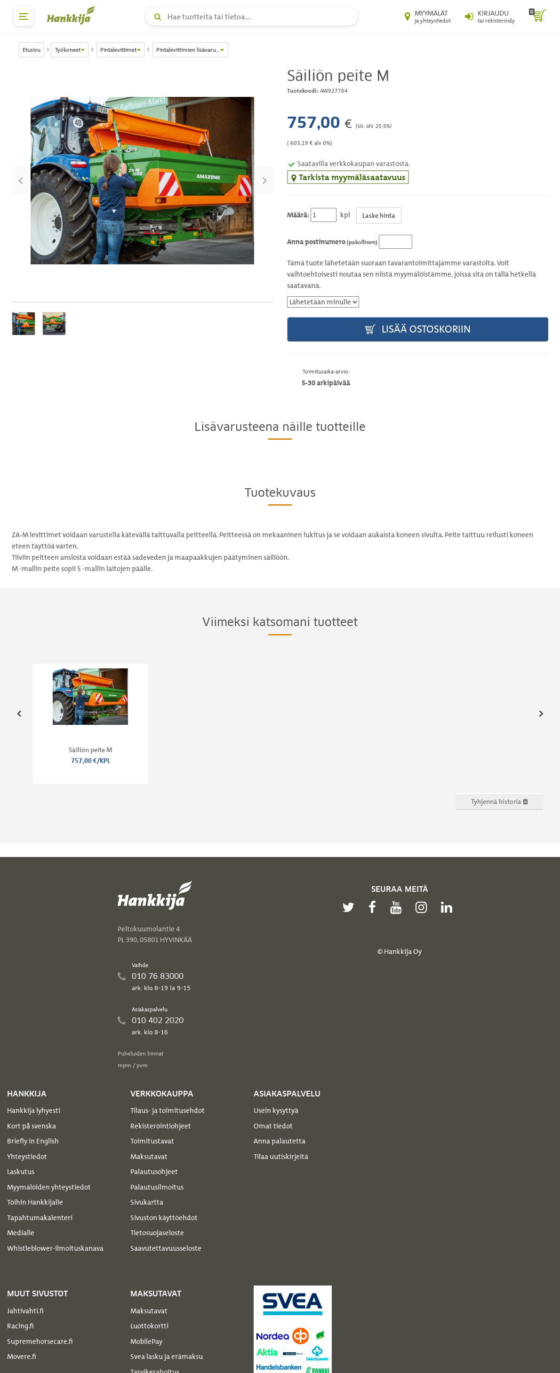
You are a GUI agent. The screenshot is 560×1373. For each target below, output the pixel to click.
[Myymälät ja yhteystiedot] (428, 16)
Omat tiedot (273, 1126)
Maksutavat (149, 1156)
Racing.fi (20, 1326)
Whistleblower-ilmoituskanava (55, 1248)
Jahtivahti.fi (25, 1311)
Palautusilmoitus (157, 1187)
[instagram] (424, 907)
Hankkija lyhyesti (33, 1110)
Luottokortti (149, 1326)
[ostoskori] (537, 16)
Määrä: (298, 215)
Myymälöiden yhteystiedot (49, 1187)
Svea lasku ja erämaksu (166, 1356)
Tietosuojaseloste (157, 1233)
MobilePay (146, 1341)
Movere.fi (21, 1356)
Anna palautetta (279, 1141)
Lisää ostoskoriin (418, 329)
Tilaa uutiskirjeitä (281, 1156)
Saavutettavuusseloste (165, 1248)
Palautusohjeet (154, 1171)
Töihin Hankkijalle (35, 1202)
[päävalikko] (23, 16)
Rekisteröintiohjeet (160, 1126)
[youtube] (398, 907)
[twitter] (350, 907)
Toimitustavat (152, 1141)
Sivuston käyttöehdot (164, 1217)
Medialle (20, 1233)
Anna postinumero (332, 241)
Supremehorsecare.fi (40, 1341)
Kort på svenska (31, 1126)
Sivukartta (146, 1202)
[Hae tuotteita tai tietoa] (252, 16)
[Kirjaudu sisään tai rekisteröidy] (490, 16)
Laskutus (20, 1171)
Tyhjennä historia (499, 801)
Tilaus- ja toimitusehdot (167, 1110)
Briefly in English (33, 1141)
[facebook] (374, 907)
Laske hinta (378, 215)
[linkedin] (449, 907)
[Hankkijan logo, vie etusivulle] (73, 15)
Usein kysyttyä (276, 1110)
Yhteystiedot (27, 1156)
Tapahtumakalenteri (39, 1217)
